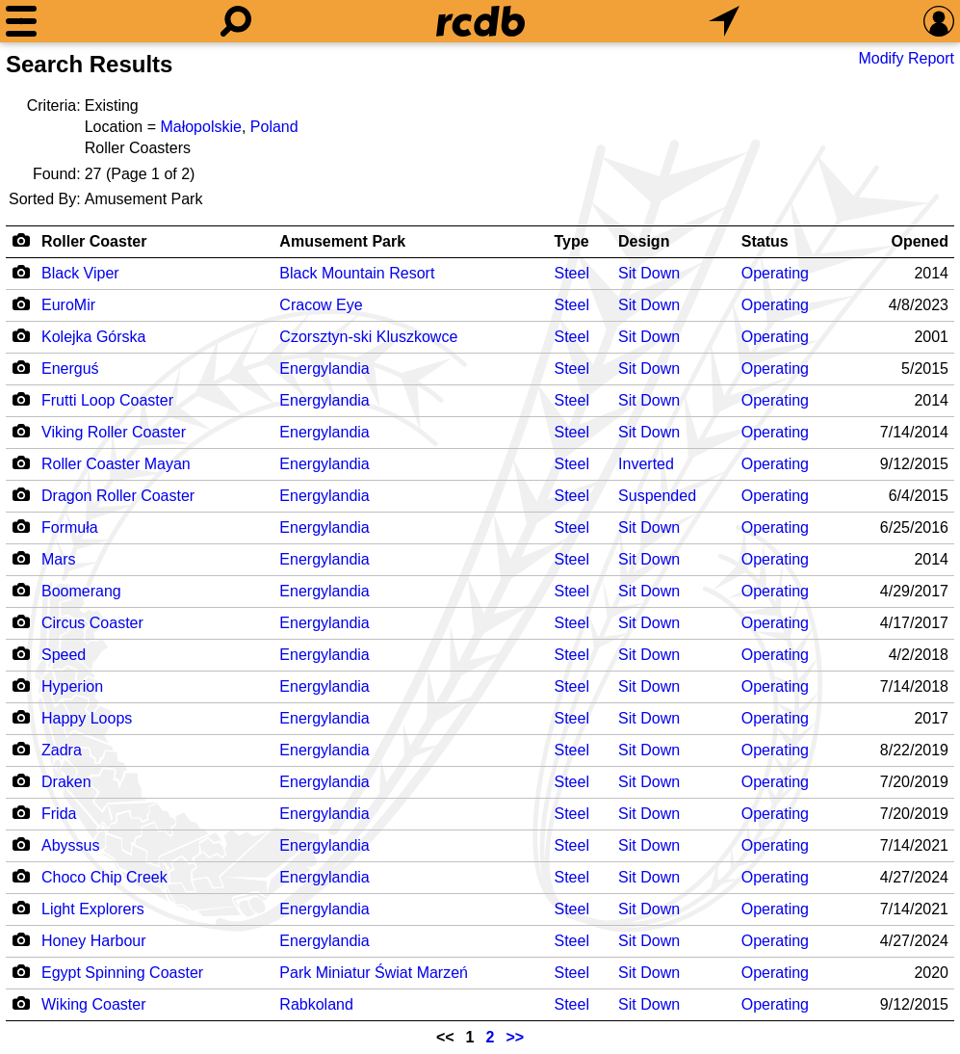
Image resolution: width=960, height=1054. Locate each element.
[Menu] (21, 21)
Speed (63, 654)
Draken (66, 782)
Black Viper (80, 273)
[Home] (480, 21)
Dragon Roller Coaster (118, 495)
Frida (58, 813)
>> (515, 1037)
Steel (572, 273)
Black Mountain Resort (356, 273)
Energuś (70, 368)
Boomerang (81, 591)
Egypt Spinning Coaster (122, 972)
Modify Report (906, 58)
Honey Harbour (93, 941)
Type (572, 241)
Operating (775, 273)
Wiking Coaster (93, 1004)
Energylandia (324, 368)
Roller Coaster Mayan (116, 464)
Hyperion (72, 686)
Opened (919, 241)
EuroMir (68, 305)
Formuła (69, 527)
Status (765, 241)
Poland (274, 127)
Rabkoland (316, 1004)
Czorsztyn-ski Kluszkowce (368, 337)
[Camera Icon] (21, 271)
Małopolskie (200, 127)
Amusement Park (342, 241)
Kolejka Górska (93, 337)
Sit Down (649, 273)
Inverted (646, 464)
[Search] (236, 21)
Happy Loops (86, 718)
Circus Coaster (92, 623)
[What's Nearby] (724, 21)
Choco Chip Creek (104, 877)
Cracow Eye (320, 305)
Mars (58, 559)
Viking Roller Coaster (113, 432)
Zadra (61, 750)
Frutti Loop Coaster (107, 400)
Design (643, 241)
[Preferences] (938, 21)
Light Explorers (92, 909)
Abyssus (70, 845)
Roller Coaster (93, 241)
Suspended (657, 495)
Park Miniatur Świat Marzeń (373, 972)
